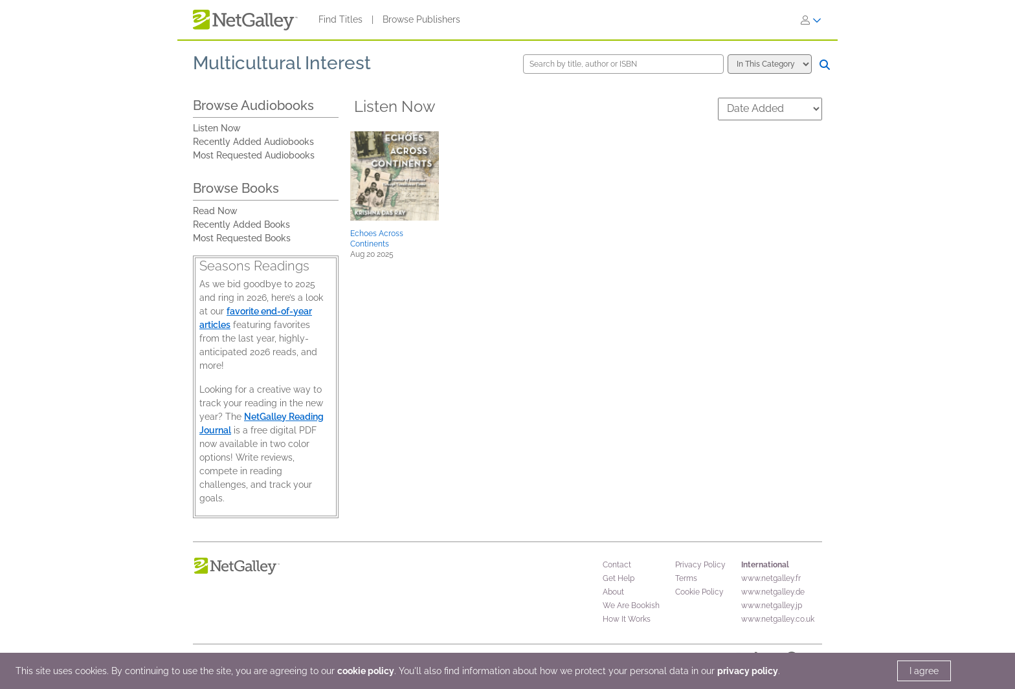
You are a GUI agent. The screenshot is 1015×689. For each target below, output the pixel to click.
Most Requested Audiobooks (254, 155)
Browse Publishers (421, 19)
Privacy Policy (700, 564)
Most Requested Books (242, 238)
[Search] (825, 64)
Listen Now (217, 128)
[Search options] (770, 64)
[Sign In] (811, 20)
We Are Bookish (631, 605)
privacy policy (747, 671)
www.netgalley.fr (771, 578)
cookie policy (365, 671)
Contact (617, 564)
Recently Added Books (241, 224)
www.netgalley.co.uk (777, 619)
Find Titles (340, 19)
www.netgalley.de (773, 591)
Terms (686, 578)
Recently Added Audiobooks (253, 142)
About (613, 591)
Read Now (215, 211)
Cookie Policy (699, 591)
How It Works (627, 619)
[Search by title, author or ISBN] (623, 64)
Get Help (618, 578)
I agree (924, 671)
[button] (394, 175)
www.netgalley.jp (771, 605)
